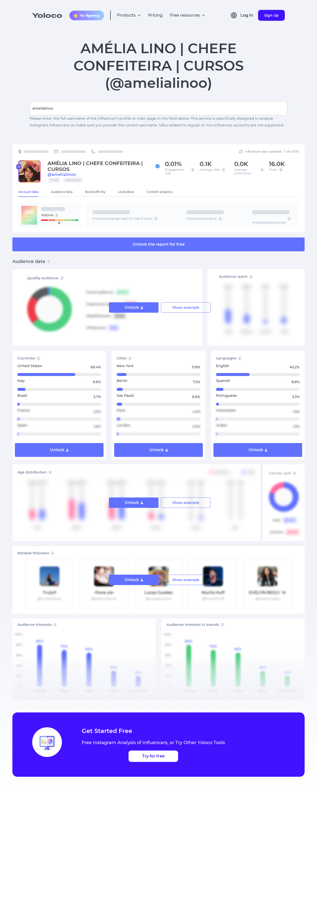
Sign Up (271, 15)
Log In (246, 15)
